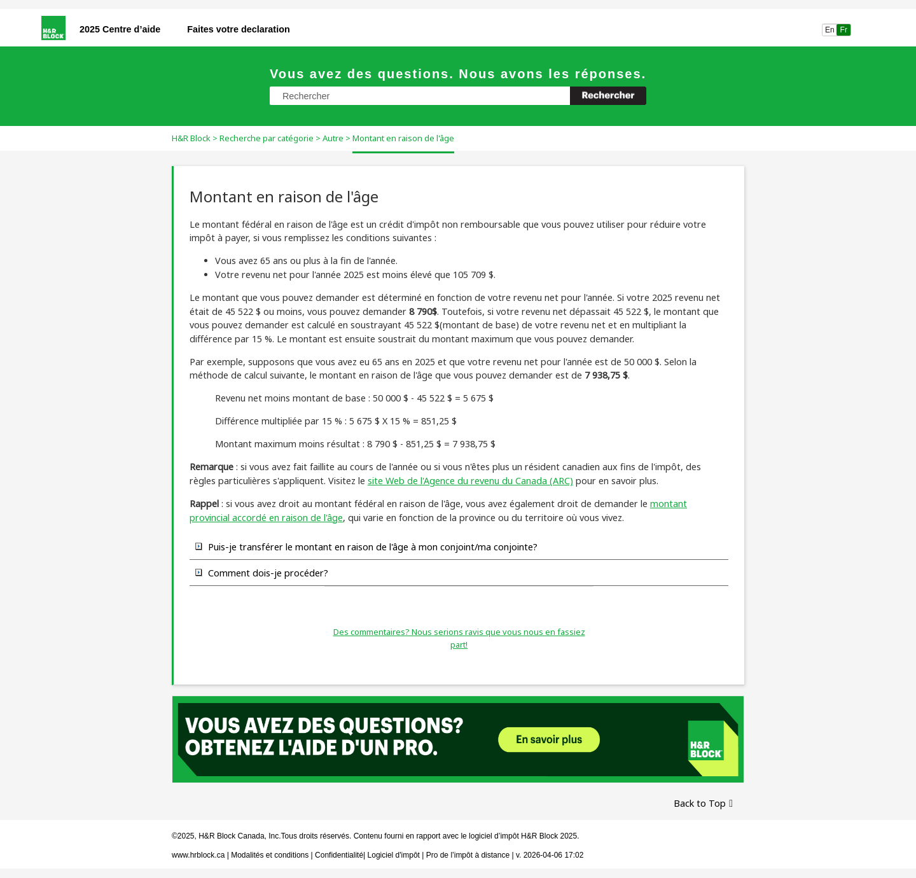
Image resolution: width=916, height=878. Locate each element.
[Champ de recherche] (458, 96)
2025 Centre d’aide (120, 29)
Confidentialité (339, 855)
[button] (608, 96)
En (830, 29)
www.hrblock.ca (198, 855)
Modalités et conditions (270, 855)
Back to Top (700, 803)
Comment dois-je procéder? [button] (261, 572)
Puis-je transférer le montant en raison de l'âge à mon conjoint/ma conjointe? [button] (366, 546)
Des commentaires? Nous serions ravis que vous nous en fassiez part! (459, 638)
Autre (333, 138)
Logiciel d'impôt (395, 855)
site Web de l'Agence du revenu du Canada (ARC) (470, 481)
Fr (844, 29)
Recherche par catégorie (266, 138)
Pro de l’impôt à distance (468, 855)
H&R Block (191, 138)
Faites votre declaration (238, 29)
